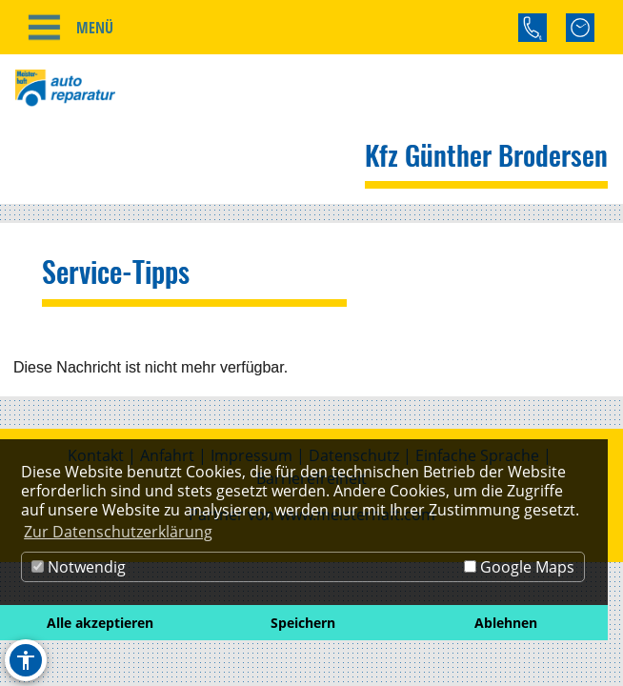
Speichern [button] (303, 623)
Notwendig (78, 566)
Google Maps (519, 566)
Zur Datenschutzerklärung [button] (118, 531)
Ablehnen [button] (505, 623)
